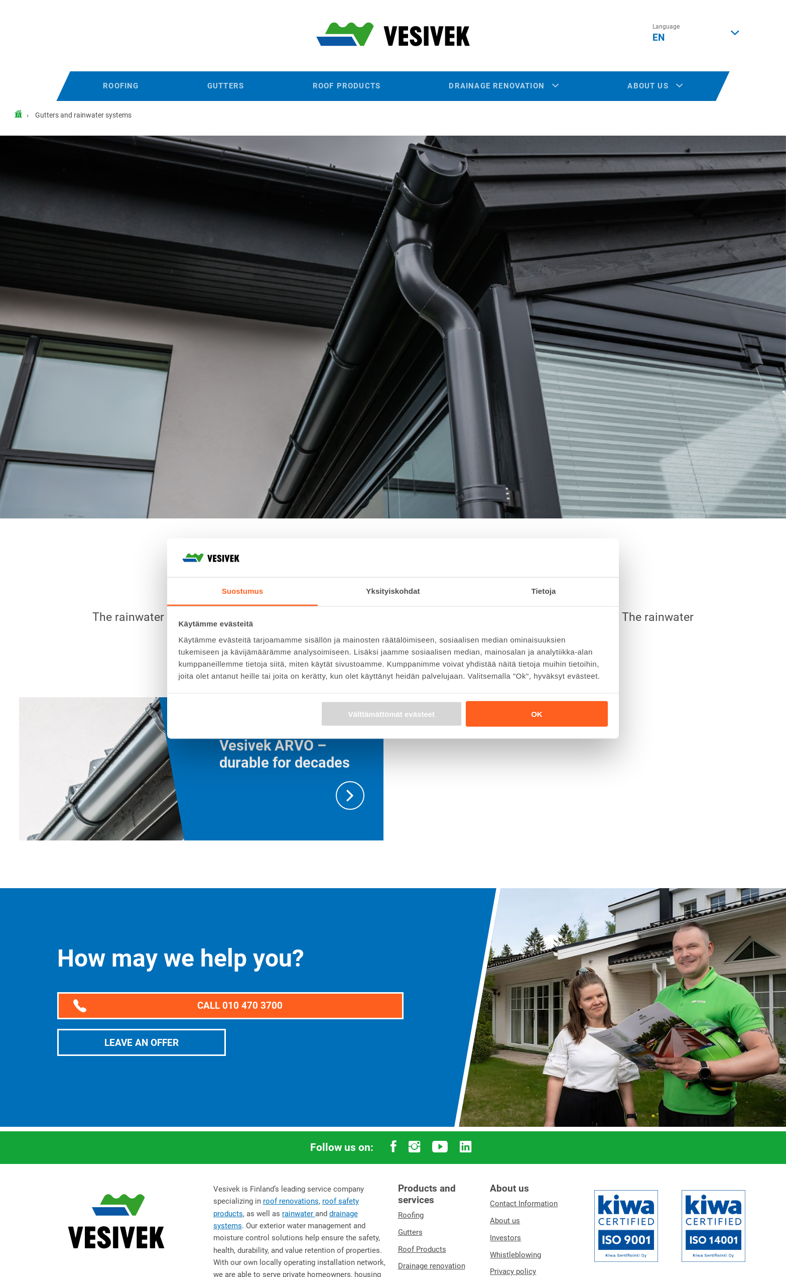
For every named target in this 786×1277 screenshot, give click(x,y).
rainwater (298, 1213)
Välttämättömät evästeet (391, 714)
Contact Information (524, 1203)
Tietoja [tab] (544, 590)
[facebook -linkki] (393, 1147)
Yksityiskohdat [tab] (393, 590)
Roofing (121, 85)
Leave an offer (141, 1042)
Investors (505, 1237)
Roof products (346, 85)
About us (655, 85)
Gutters (225, 85)
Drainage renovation (504, 85)
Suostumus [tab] (243, 590)
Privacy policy (513, 1271)
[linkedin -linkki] (465, 1147)
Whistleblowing (515, 1254)
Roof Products (422, 1249)
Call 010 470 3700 (178, 1006)
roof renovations (291, 1201)
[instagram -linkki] (414, 1147)
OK (537, 714)
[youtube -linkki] (440, 1147)
